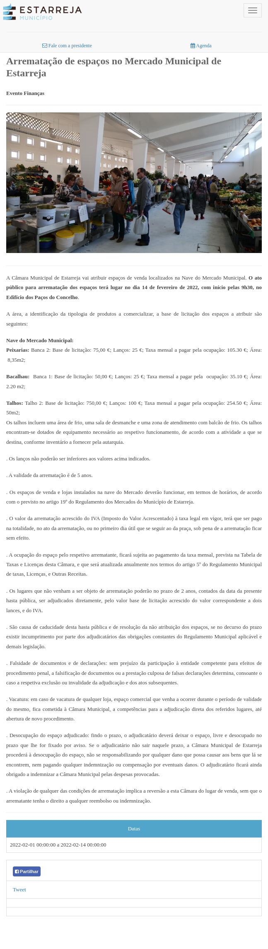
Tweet (19, 889)
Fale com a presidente (67, 46)
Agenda (201, 46)
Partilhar (27, 871)
